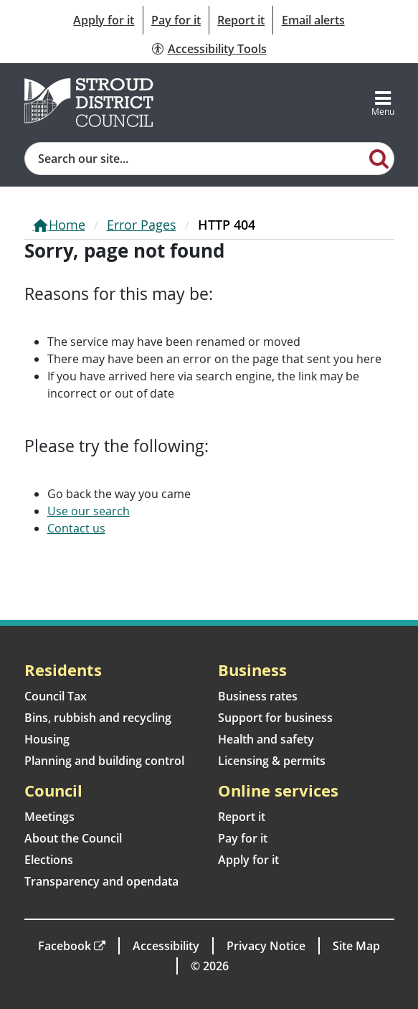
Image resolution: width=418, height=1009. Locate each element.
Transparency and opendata (101, 881)
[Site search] (195, 158)
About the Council (73, 838)
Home (67, 224)
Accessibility (166, 946)
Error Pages (141, 224)
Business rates (258, 696)
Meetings (49, 817)
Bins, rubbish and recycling (97, 718)
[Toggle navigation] (382, 102)
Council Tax (55, 696)
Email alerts (313, 20)
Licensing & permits (272, 761)
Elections (48, 860)
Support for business (275, 718)
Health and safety (266, 739)
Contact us (76, 528)
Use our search (88, 511)
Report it (241, 20)
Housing (47, 739)
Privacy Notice (266, 946)
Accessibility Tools (217, 49)
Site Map (356, 946)
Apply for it (103, 20)
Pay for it (176, 20)
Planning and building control (104, 761)
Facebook (64, 946)
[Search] (379, 158)
